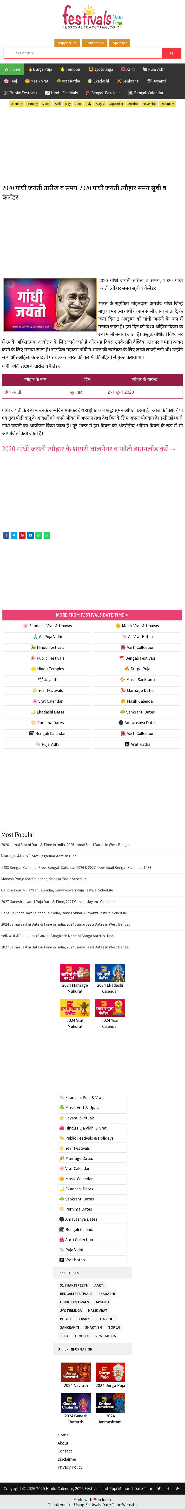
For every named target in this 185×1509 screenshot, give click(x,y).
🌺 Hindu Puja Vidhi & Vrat (83, 1127)
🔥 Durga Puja (137, 668)
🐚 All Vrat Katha (137, 636)
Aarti (99, 1283)
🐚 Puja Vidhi (153, 69)
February (32, 104)
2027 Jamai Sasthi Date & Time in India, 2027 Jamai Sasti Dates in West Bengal (65, 946)
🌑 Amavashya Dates (137, 722)
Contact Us (95, 42)
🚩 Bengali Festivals (103, 92)
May (68, 104)
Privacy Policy (70, 1466)
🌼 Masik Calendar (137, 700)
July (88, 104)
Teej (64, 1334)
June (78, 104)
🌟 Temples (70, 69)
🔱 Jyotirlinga (100, 69)
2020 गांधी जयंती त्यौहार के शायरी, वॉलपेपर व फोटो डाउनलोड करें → (89, 448)
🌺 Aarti (128, 69)
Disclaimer (67, 1458)
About (63, 1442)
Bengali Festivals (76, 1292)
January (16, 104)
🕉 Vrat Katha (137, 743)
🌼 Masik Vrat (36, 81)
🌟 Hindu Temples (47, 668)
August (100, 104)
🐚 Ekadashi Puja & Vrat (81, 1097)
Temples (81, 1334)
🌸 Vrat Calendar (47, 700)
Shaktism (93, 1325)
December (167, 104)
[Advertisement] (92, 144)
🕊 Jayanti (156, 81)
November (149, 104)
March (46, 104)
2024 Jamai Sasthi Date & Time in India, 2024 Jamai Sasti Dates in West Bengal (65, 923)
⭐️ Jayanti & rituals (77, 1117)
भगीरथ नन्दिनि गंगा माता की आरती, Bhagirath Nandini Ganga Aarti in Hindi (57, 935)
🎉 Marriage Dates (137, 690)
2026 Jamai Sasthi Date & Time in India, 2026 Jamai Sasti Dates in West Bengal (65, 844)
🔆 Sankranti (128, 81)
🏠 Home (12, 69)
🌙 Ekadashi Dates (47, 711)
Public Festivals (75, 1317)
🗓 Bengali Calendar (145, 92)
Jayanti (102, 1300)
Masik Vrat (97, 1309)
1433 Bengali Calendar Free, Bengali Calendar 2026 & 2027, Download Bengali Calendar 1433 (76, 866)
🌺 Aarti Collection (137, 647)
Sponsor (120, 42)
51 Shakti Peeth (74, 1283)
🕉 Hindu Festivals (61, 92)
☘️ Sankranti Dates (137, 711)
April (58, 104)
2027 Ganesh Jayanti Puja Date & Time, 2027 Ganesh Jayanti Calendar (58, 900)
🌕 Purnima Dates (47, 722)
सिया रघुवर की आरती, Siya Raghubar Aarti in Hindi (39, 855)
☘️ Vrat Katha (68, 81)
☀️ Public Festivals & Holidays (86, 1137)
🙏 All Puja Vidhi (47, 636)
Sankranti (69, 1325)
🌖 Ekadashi (98, 81)
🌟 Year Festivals (47, 690)
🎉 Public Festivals (20, 92)
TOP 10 (114, 1325)
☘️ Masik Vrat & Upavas (80, 1107)
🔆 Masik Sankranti (137, 679)
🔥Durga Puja (40, 69)
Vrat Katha (105, 1334)
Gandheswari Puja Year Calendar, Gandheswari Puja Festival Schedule (57, 889)
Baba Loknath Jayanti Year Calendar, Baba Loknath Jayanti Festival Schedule (64, 912)
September (116, 104)
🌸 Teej (10, 81)
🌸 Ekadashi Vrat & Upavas (47, 625)
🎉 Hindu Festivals (47, 647)
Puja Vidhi (105, 1317)
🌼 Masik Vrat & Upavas (137, 625)
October (133, 104)
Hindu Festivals (74, 1300)
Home (63, 1434)
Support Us (67, 42)
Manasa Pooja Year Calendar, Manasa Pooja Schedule (44, 878)
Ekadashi (107, 1292)
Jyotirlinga (71, 1309)
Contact (65, 1450)
